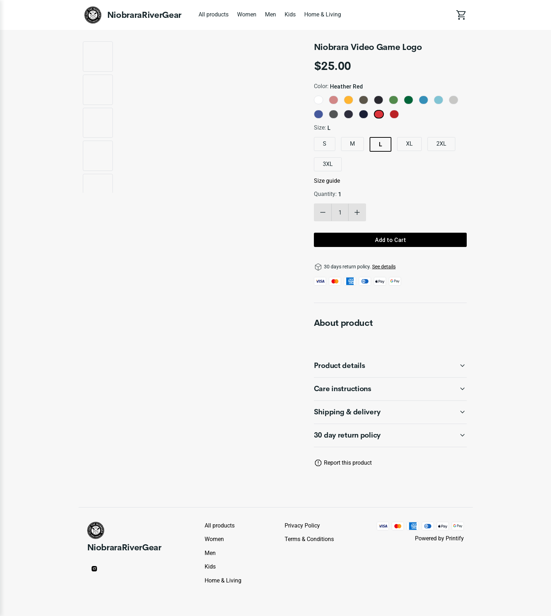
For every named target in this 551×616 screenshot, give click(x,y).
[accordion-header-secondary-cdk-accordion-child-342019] (390, 412)
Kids (290, 14)
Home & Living (322, 14)
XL (409, 143)
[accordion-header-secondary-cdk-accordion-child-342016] (390, 435)
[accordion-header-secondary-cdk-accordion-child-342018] (390, 389)
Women (246, 14)
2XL (441, 143)
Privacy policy (302, 525)
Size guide (327, 180)
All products (214, 14)
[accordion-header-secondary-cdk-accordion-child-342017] (390, 365)
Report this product (348, 462)
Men (270, 14)
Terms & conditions (309, 539)
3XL (328, 164)
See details (384, 266)
